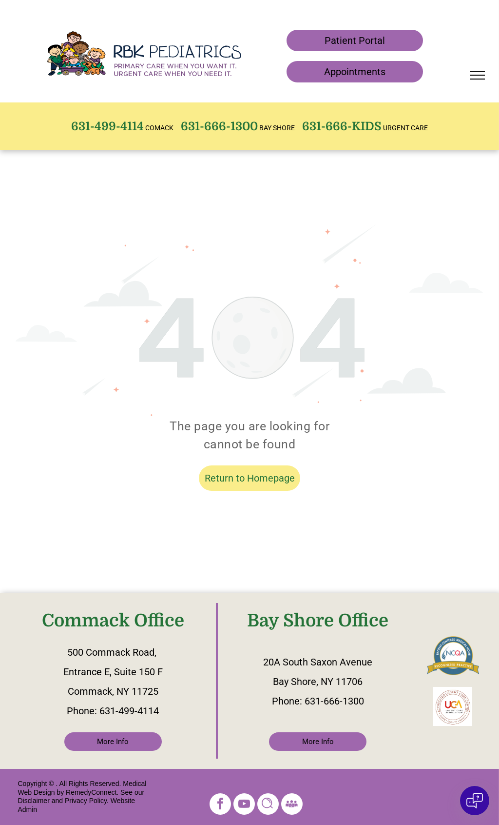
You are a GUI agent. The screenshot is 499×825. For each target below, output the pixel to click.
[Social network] (268, 805)
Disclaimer (33, 801)
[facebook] (220, 805)
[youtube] (244, 805)
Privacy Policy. (87, 801)
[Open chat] (474, 800)
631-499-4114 (129, 711)
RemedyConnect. (92, 792)
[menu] (477, 75)
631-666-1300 (334, 701)
